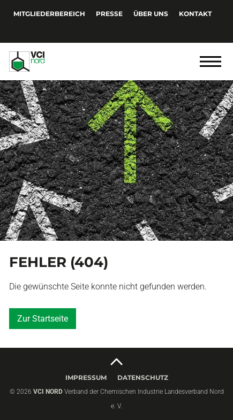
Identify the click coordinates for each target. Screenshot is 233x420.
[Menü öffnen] (210, 61)
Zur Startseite (42, 319)
